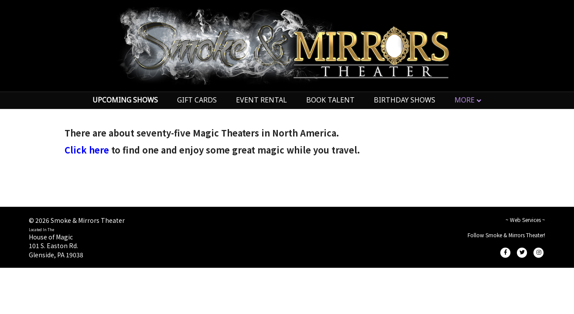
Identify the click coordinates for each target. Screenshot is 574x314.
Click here (87, 149)
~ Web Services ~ (525, 219)
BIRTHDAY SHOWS (404, 100)
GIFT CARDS (197, 100)
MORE (464, 100)
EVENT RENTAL (261, 100)
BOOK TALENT (330, 100)
